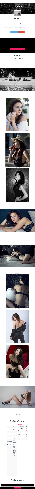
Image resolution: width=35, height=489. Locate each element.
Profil (21, 1)
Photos (25, 1)
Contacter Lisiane (17, 487)
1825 (20, 23)
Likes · (21, 32)
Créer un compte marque (17, 49)
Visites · (14, 32)
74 (15, 23)
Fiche (29, 1)
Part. (32, 1)
